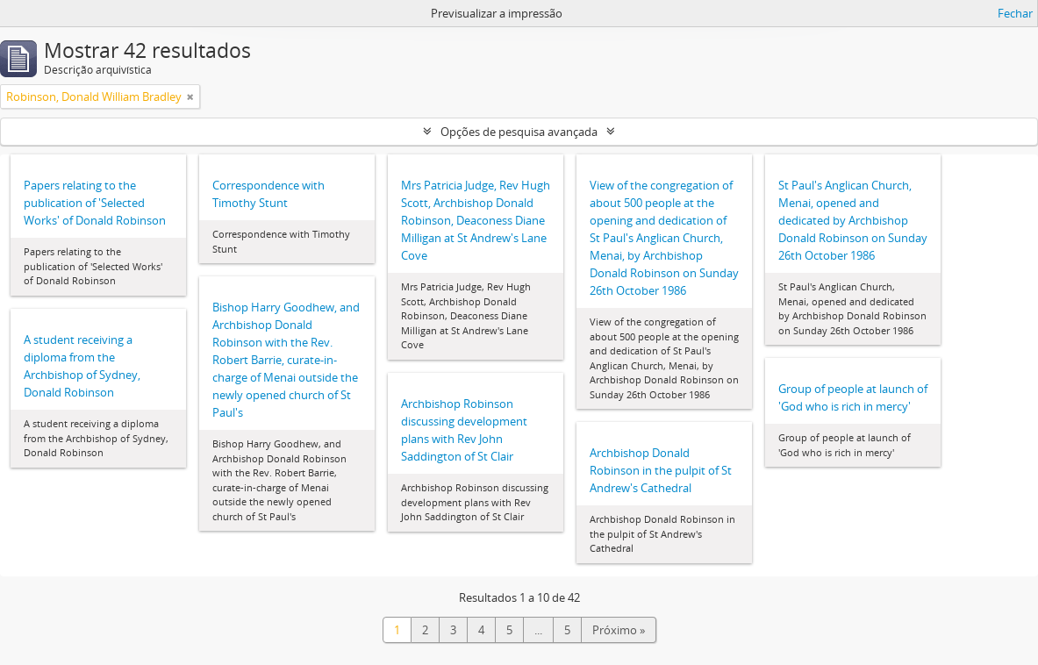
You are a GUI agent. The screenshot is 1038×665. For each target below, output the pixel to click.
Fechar (1015, 13)
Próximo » (618, 630)
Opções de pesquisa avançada (519, 131)
